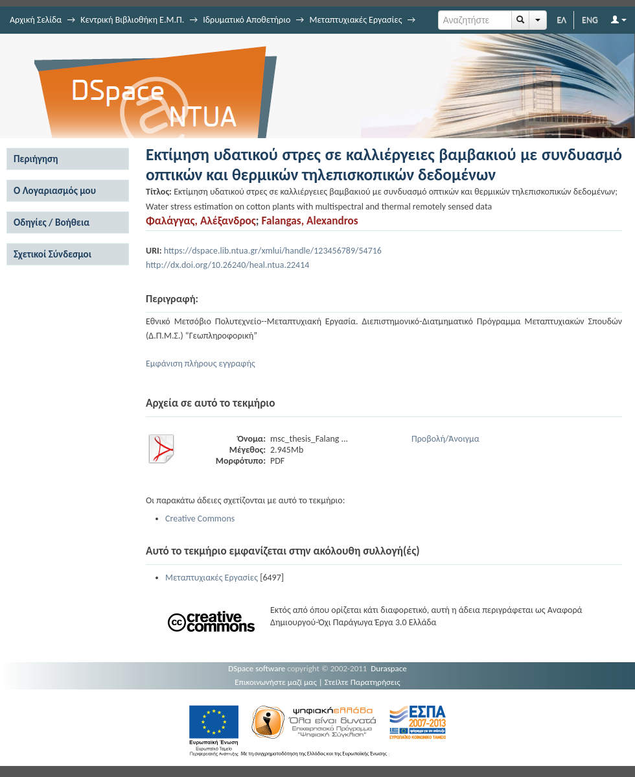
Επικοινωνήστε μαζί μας (276, 682)
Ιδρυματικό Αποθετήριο (246, 19)
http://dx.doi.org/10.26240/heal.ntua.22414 (227, 264)
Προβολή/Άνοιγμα (445, 438)
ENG (590, 19)
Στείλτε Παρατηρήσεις (362, 682)
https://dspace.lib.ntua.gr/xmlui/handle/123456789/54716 (273, 250)
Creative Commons (200, 518)
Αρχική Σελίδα (36, 19)
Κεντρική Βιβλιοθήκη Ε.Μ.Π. (132, 19)
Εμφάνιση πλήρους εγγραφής (200, 363)
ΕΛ (561, 19)
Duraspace (389, 668)
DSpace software (256, 668)
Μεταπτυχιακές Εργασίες (355, 19)
